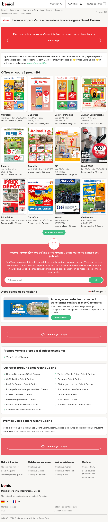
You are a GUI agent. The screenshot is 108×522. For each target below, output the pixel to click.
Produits (59, 10)
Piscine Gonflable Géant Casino (21, 404)
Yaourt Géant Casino (66, 394)
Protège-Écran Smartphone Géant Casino (26, 389)
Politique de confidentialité (65, 507)
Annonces (101, 12)
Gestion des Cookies (63, 511)
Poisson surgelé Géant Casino (20, 399)
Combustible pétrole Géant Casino (22, 409)
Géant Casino (46, 10)
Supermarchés (29, 10)
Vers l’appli (54, 40)
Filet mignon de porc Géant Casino (74, 384)
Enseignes (14, 10)
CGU (3, 511)
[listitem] (14, 100)
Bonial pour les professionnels (88, 472)
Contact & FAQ (88, 467)
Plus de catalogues (54, 232)
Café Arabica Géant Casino (18, 379)
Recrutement (88, 477)
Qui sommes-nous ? (10, 467)
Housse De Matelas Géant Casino (22, 374)
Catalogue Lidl (34, 467)
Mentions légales (8, 507)
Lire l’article (61, 317)
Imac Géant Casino (66, 399)
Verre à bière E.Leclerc (16, 357)
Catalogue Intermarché (65, 471)
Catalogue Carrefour (37, 475)
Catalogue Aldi (61, 475)
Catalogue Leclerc (36, 471)
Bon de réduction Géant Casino (72, 389)
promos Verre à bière (36, 63)
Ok (95, 280)
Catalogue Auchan (63, 467)
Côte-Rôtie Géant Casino (18, 394)
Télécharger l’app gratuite (12, 475)
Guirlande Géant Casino (68, 379)
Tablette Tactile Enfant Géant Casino (74, 374)
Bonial (3, 10)
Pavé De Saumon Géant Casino (20, 384)
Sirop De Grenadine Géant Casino (73, 404)
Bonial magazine (8, 471)
